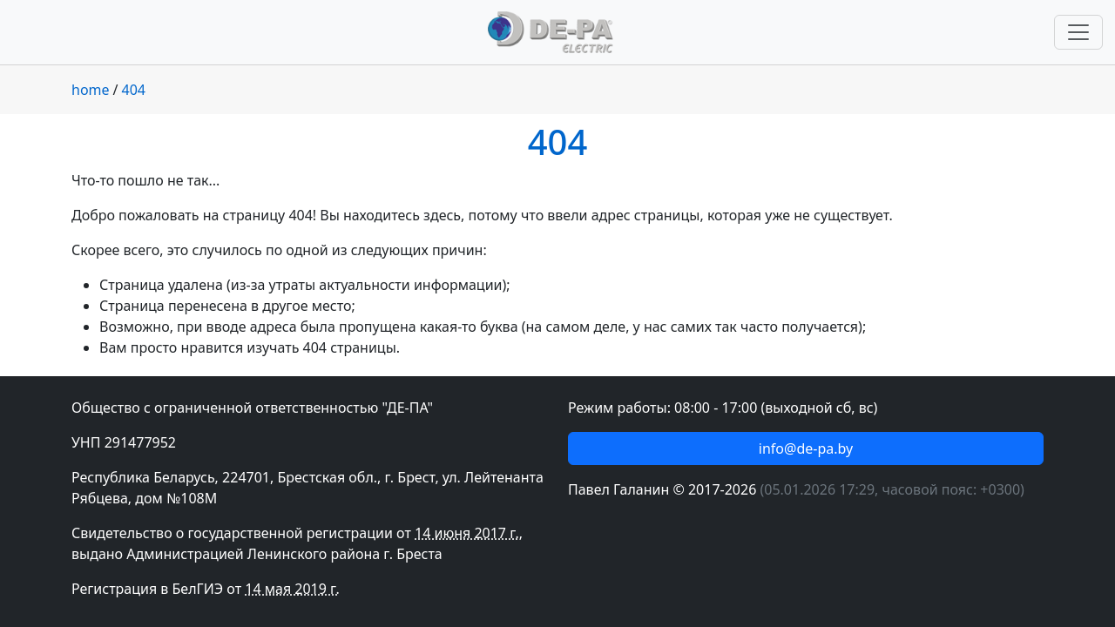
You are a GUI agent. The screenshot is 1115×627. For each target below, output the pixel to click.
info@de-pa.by (806, 448)
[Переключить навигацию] (1078, 32)
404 (133, 89)
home (90, 89)
